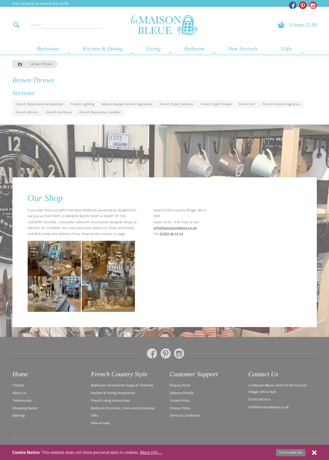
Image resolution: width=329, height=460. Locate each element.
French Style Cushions (176, 104)
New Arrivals (242, 48)
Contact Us (263, 374)
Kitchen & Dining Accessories (113, 392)
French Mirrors (27, 112)
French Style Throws (216, 104)
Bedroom (194, 48)
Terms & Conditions (185, 415)
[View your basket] (282, 25)
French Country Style (119, 374)
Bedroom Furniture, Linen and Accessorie (123, 407)
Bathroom (48, 48)
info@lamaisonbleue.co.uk (175, 228)
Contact (18, 385)
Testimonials (22, 400)
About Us (19, 392)
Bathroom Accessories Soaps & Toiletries (122, 385)
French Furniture (59, 112)
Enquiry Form (180, 385)
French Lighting (82, 104)
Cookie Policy (180, 400)
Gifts (286, 48)
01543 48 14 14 (171, 233)
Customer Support (194, 374)
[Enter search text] (66, 25)
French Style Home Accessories (39, 104)
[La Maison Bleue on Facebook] (293, 5)
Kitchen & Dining (103, 48)
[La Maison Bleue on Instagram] (313, 5)
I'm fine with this (290, 452)
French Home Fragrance (281, 104)
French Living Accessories (110, 400)
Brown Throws (41, 64)
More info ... (151, 452)
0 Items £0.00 (303, 24)
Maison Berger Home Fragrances (127, 104)
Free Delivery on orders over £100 (40, 3)
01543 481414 (259, 399)
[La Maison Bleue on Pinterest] (303, 5)
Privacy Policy (180, 407)
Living (153, 48)
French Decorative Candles (99, 112)
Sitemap (18, 415)
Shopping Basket (25, 407)
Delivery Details (182, 392)
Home (20, 374)
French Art (247, 104)
